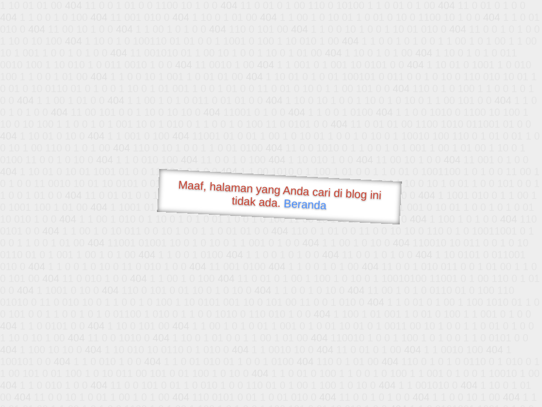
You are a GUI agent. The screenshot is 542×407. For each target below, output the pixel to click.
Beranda (305, 204)
